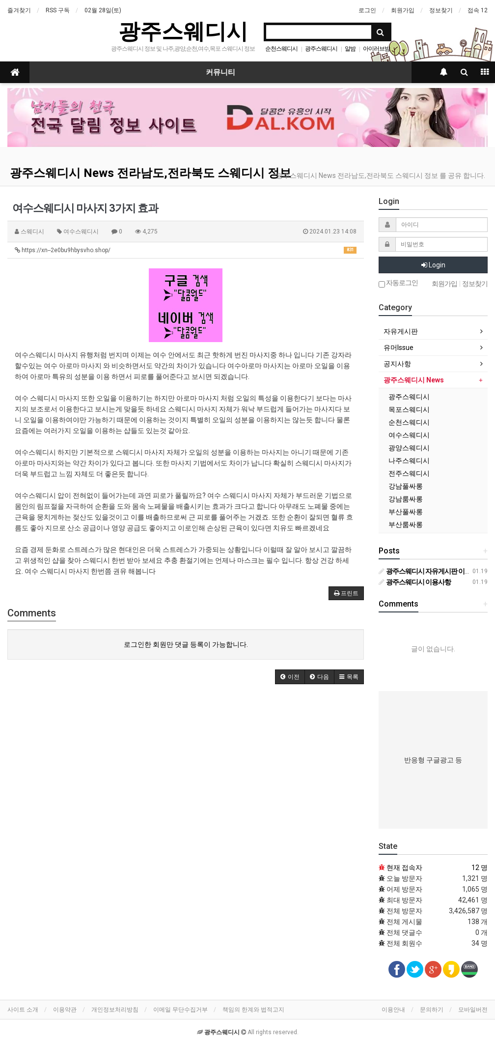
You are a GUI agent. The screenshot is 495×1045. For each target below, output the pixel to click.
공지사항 (397, 364)
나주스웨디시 (409, 460)
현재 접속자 (404, 867)
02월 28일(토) (102, 10)
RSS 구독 (58, 10)
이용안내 (393, 1009)
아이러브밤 (376, 48)
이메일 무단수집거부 (180, 1009)
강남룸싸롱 (405, 499)
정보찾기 (441, 10)
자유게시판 (401, 331)
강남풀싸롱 (405, 486)
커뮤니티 (220, 72)
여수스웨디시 (409, 435)
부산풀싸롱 (405, 512)
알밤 (350, 48)
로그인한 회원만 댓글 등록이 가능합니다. (186, 644)
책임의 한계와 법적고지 (253, 1009)
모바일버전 (473, 1009)
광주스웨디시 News (414, 380)
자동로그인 (398, 283)
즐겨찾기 (19, 10)
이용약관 (65, 1009)
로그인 (367, 10)
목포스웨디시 (409, 409)
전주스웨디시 (409, 473)
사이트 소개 (22, 1009)
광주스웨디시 (183, 31)
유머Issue (398, 347)
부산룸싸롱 (405, 524)
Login (433, 265)
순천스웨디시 (281, 48)
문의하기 (431, 1009)
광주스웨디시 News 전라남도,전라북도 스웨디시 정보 (150, 173)
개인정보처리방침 (114, 1009)
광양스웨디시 (409, 448)
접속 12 (478, 10)
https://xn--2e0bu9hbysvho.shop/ (186, 250)
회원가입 (402, 10)
